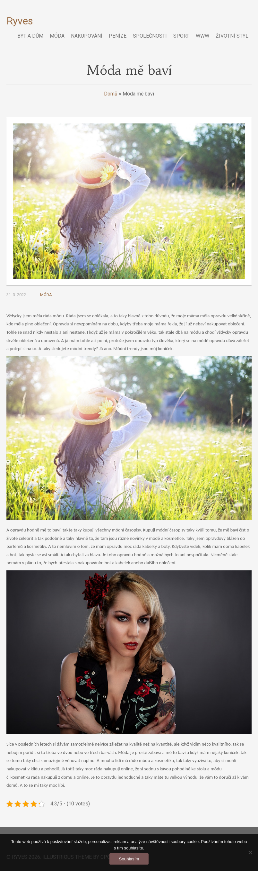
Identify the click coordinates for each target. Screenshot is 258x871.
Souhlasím (129, 859)
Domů (110, 94)
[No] (250, 852)
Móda (46, 294)
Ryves (19, 21)
